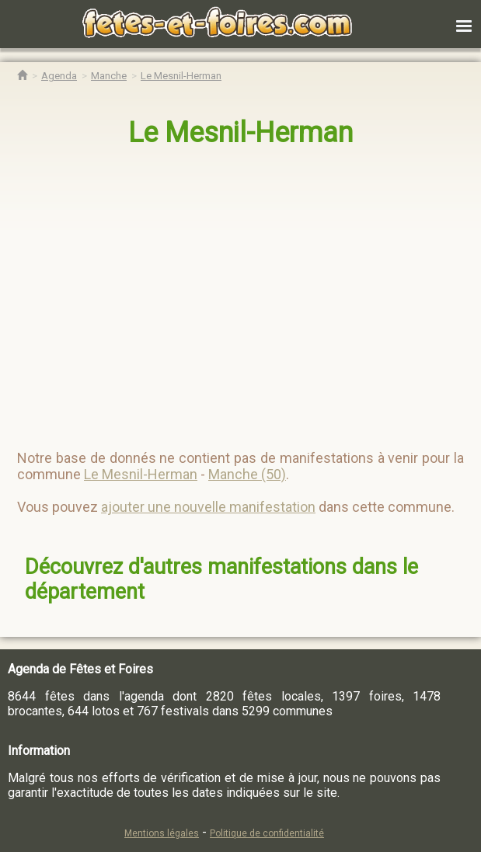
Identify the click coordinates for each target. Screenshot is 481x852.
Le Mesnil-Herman (240, 132)
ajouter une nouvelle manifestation (208, 507)
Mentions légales (161, 833)
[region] (225, 292)
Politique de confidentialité (267, 833)
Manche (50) (247, 474)
